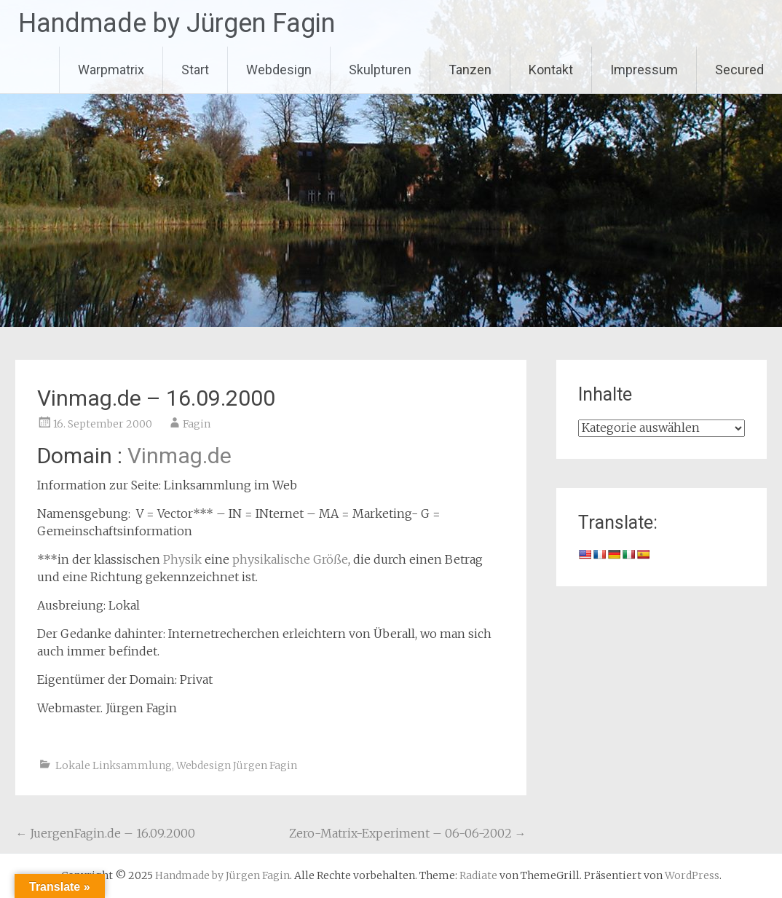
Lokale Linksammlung (113, 765)
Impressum (644, 69)
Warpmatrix (111, 69)
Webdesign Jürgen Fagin (236, 765)
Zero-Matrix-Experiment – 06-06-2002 (407, 833)
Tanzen (470, 69)
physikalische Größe (290, 559)
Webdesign (279, 69)
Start (195, 69)
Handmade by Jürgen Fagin (176, 23)
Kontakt (551, 69)
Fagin (196, 423)
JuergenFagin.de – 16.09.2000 (105, 833)
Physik (182, 559)
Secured (739, 69)
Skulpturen (380, 69)
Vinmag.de (179, 455)
